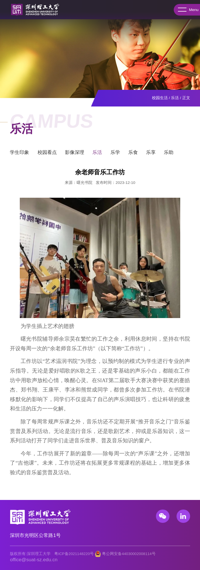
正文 (186, 98)
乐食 (133, 154)
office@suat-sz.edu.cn (33, 559)
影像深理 (74, 154)
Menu (186, 10)
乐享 (151, 154)
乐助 (168, 154)
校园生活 (160, 98)
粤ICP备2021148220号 (74, 554)
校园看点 (47, 154)
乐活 (175, 98)
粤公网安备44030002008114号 (129, 554)
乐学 (115, 154)
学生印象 (19, 154)
